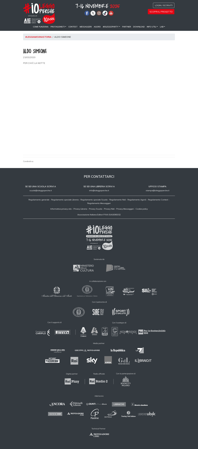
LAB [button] (162, 26)
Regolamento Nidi (117, 199)
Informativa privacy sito (61, 209)
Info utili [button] (151, 26)
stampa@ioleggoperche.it (157, 190)
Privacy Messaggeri (125, 209)
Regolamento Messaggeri (99, 203)
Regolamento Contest (158, 199)
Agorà (97, 26)
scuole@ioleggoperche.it (41, 190)
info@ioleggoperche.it (99, 190)
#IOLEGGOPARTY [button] (110, 26)
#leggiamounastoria (38, 36)
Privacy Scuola (95, 209)
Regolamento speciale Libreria (65, 199)
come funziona (40, 26)
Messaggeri (86, 26)
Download (139, 26)
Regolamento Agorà (137, 199)
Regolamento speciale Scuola (94, 199)
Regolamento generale (39, 199)
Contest (73, 26)
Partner (126, 26)
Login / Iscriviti (164, 5)
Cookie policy (142, 209)
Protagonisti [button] (58, 26)
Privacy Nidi (109, 209)
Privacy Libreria (80, 209)
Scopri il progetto (161, 11)
